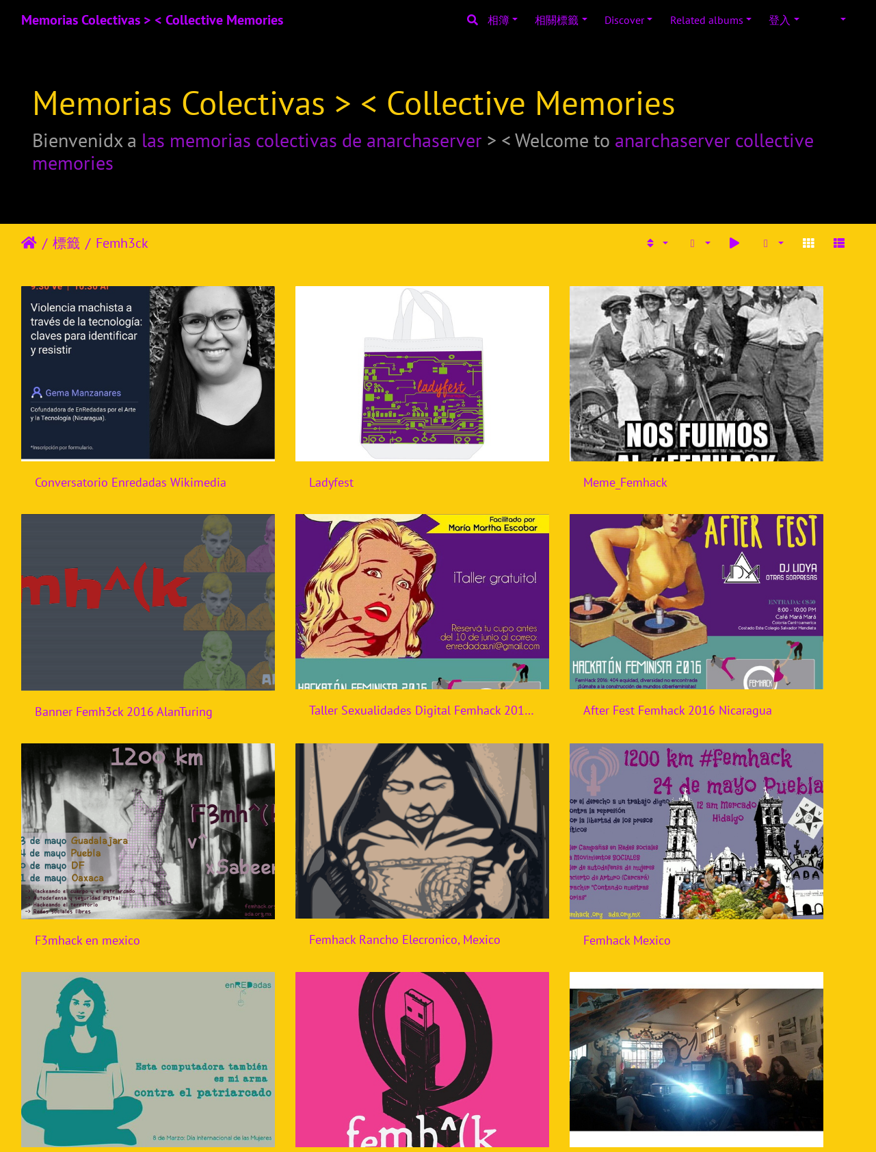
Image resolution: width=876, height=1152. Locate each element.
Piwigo (456, 1123)
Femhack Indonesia (513, 814)
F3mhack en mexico (515, 628)
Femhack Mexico (78, 815)
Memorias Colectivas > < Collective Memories (152, 20)
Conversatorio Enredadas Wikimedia (117, 440)
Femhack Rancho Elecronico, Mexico (758, 627)
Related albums (706, 20)
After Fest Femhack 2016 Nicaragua (331, 627)
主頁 (29, 243)
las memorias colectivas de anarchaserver (312, 140)
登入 (780, 20)
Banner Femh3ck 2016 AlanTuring (758, 441)
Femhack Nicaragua (299, 814)
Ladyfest (270, 440)
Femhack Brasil (716, 814)
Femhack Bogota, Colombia (534, 1000)
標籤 (66, 243)
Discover (624, 20)
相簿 (498, 20)
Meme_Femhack (504, 440)
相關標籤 (557, 20)
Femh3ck (122, 243)
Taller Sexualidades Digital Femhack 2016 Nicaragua (117, 627)
